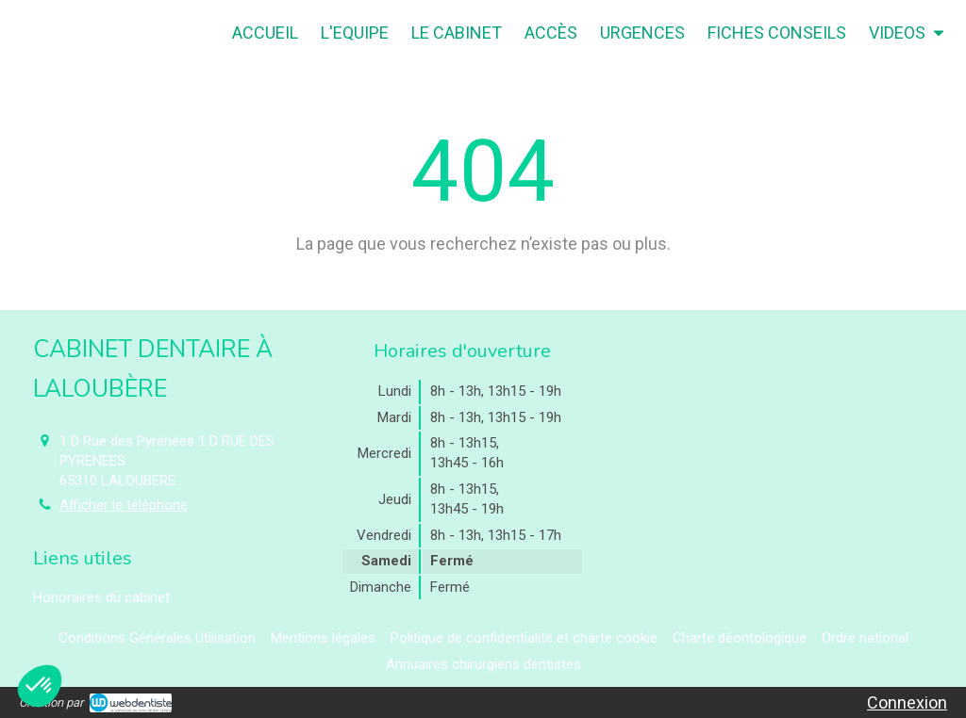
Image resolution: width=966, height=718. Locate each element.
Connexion (907, 702)
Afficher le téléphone (123, 505)
